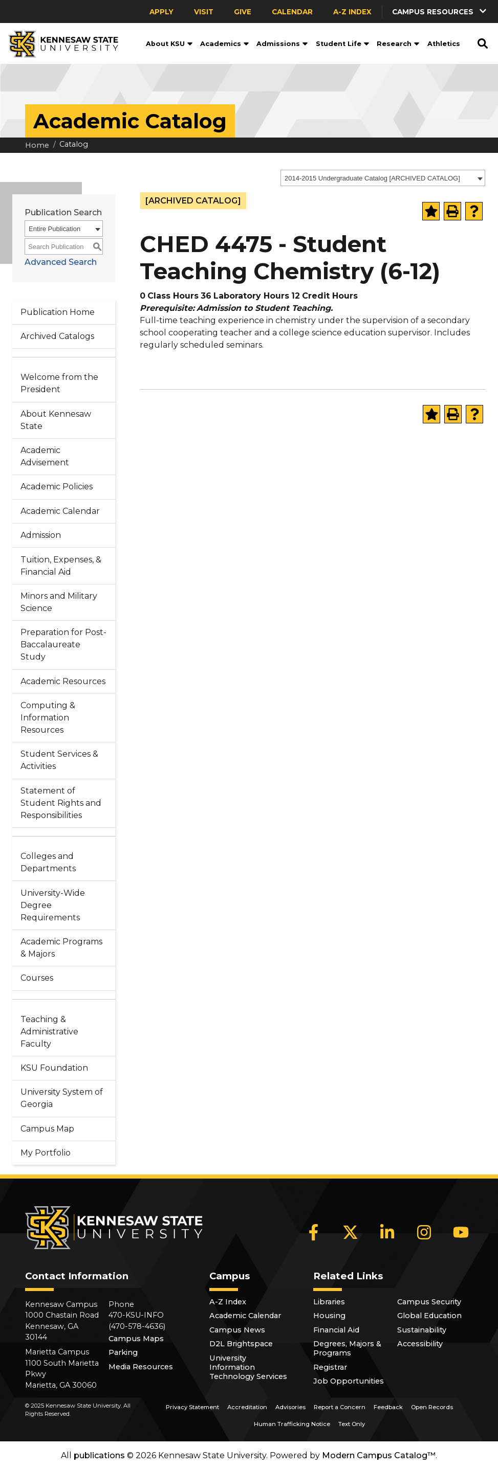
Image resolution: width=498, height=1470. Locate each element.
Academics (224, 44)
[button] (440, 11)
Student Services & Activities (59, 760)
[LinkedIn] (387, 1232)
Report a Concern (339, 1407)
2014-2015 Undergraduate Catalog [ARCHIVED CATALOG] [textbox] (372, 178)
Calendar (292, 12)
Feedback (388, 1407)
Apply (161, 12)
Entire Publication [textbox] (54, 229)
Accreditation (247, 1407)
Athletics (443, 44)
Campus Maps (136, 1338)
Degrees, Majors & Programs (347, 1348)
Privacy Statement (192, 1407)
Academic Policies (56, 486)
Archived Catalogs (57, 336)
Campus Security (429, 1301)
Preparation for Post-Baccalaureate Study (63, 644)
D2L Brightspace (241, 1343)
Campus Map (47, 1129)
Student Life (343, 44)
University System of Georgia (61, 1098)
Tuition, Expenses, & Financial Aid (60, 566)
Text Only (351, 1424)
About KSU (169, 44)
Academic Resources (62, 681)
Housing (329, 1315)
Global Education (429, 1315)
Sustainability (421, 1330)
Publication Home (57, 312)
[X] (350, 1232)
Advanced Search (61, 262)
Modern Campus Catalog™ (379, 1455)
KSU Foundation (54, 1068)
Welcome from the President (59, 383)
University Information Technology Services (248, 1367)
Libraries (329, 1301)
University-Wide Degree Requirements (52, 905)
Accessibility (420, 1343)
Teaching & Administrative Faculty (49, 1031)
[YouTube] (460, 1232)
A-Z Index (352, 12)
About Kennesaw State (55, 420)
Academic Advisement (44, 456)
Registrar (330, 1367)
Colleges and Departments (48, 862)
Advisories (290, 1407)
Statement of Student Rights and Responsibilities (60, 803)
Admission (40, 535)
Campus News (237, 1330)
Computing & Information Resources (47, 717)
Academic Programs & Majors (61, 948)
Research (398, 44)
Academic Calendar (60, 511)
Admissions (282, 44)
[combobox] (382, 178)
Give (242, 12)
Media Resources (141, 1366)
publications (99, 1455)
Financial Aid (336, 1330)
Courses (36, 978)
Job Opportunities (348, 1381)
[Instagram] (424, 1232)
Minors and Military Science (58, 602)
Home (37, 145)
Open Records (432, 1407)
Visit (203, 12)
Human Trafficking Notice (292, 1424)
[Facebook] (313, 1232)
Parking (123, 1352)
